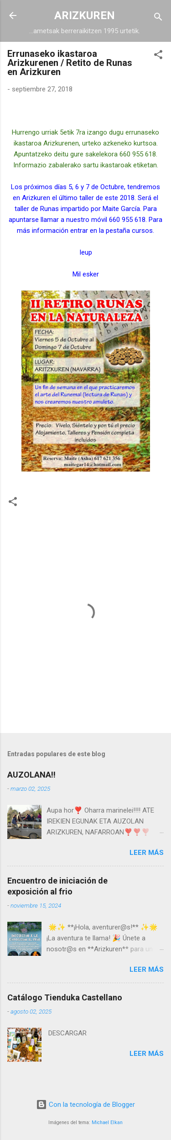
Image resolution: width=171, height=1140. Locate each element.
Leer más (147, 853)
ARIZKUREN (84, 15)
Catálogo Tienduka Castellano (64, 997)
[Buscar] (158, 18)
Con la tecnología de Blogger (85, 1104)
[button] (158, 56)
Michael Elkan (107, 1122)
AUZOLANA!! (31, 774)
